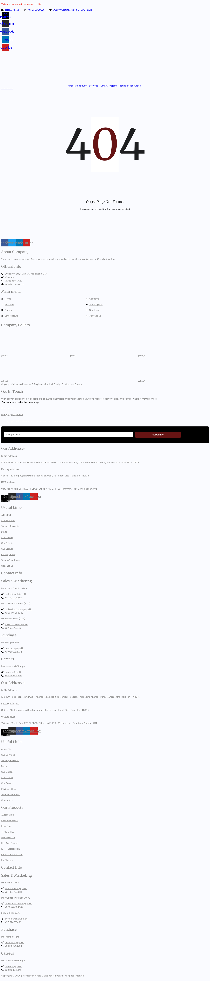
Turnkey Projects (108, 86)
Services (93, 86)
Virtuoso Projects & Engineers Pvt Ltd (21, 4)
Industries (124, 86)
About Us (73, 86)
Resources (135, 86)
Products (83, 86)
